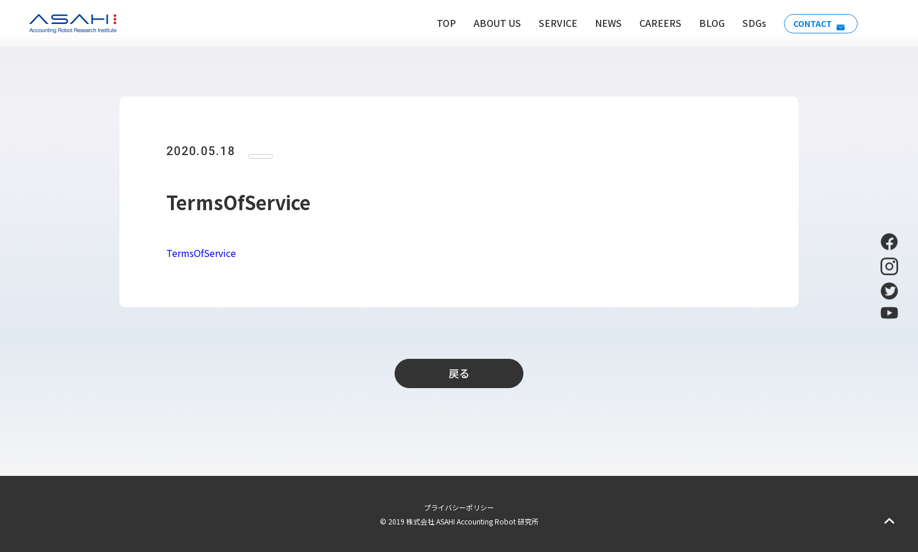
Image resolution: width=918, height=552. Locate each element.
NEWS (600, 23)
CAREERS (652, 23)
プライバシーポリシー (459, 507)
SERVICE (549, 23)
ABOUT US (489, 23)
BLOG (704, 23)
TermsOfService (201, 253)
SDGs (746, 23)
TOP (438, 23)
